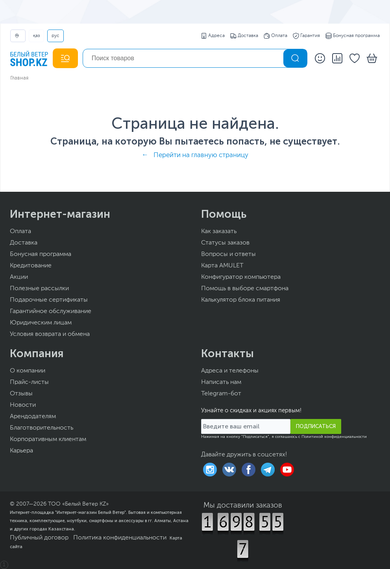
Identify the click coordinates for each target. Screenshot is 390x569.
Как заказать (219, 231)
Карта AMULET (222, 266)
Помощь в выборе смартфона (244, 288)
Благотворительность (41, 428)
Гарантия (306, 36)
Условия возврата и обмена (50, 334)
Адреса (213, 36)
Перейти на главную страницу (200, 155)
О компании (27, 371)
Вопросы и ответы (228, 254)
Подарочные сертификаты (49, 300)
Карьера (21, 451)
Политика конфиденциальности (119, 538)
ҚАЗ (36, 35)
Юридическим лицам (41, 323)
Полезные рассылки (39, 288)
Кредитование (31, 266)
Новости (23, 405)
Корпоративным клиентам (48, 439)
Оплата (275, 36)
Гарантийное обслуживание (50, 311)
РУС (55, 35)
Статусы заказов (225, 243)
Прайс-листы (29, 382)
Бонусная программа (352, 36)
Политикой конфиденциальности (334, 436)
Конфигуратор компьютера (241, 277)
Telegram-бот (221, 394)
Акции (19, 277)
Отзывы (21, 394)
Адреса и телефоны (230, 371)
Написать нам (221, 382)
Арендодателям (33, 416)
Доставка (244, 36)
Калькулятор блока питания (240, 300)
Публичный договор (39, 538)
